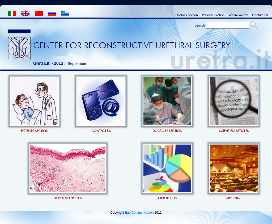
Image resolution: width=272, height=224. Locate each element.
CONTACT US (101, 131)
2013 (58, 63)
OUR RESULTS (167, 198)
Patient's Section (213, 15)
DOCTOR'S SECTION (167, 131)
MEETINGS (233, 198)
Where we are (238, 15)
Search (199, 25)
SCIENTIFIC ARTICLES (234, 131)
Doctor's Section (186, 15)
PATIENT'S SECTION (34, 131)
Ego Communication (139, 212)
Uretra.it (41, 63)
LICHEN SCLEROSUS (68, 198)
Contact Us (260, 15)
